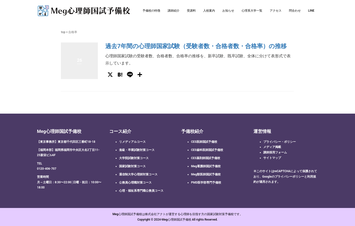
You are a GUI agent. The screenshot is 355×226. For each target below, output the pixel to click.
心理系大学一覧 (252, 10)
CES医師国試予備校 (204, 142)
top (63, 32)
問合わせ (295, 10)
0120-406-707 (46, 168)
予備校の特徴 (151, 10)
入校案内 (209, 10)
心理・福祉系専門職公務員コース (141, 190)
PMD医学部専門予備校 (206, 182)
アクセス (276, 10)
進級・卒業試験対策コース (137, 150)
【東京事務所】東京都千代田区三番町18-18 (66, 142)
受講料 (191, 10)
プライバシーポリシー (289, 176)
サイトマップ (272, 158)
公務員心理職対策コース (135, 182)
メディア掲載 (272, 147)
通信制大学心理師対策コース (138, 174)
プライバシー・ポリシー (279, 142)
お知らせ (228, 10)
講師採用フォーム (275, 152)
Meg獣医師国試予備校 (206, 174)
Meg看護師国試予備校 (206, 166)
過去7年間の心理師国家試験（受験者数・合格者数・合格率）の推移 (196, 46)
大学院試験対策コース (134, 158)
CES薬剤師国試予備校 (205, 158)
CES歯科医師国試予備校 (207, 150)
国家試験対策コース (132, 166)
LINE (311, 10)
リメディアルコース (132, 142)
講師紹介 (173, 10)
